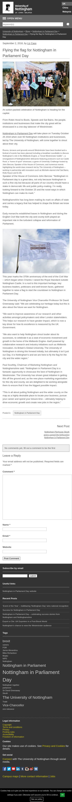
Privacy (6, 729)
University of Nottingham (13, 31)
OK (62, 795)
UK (64, 4)
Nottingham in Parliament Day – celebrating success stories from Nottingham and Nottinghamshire (31, 615)
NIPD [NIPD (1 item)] (5, 658)
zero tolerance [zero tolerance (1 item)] (8, 709)
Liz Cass (31, 43)
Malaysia (67, 11)
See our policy (36, 799)
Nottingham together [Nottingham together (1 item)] (11, 685)
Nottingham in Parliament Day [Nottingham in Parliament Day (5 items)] (31, 676)
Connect (7, 759)
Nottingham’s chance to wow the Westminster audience (27, 625)
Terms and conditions (12, 727)
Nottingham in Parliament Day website (19, 591)
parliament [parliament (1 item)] (7, 688)
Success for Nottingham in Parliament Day (21, 610)
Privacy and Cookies (53, 746)
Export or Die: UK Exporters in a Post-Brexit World (25, 621)
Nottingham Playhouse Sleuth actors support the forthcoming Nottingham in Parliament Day (56, 435)
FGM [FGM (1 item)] (5, 647)
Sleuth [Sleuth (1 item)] (5, 693)
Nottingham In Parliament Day (45, 31)
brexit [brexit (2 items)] (6, 641)
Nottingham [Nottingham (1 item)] (7, 661)
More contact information (34, 776)
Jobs (52, 776)
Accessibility (8, 734)
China (65, 8)
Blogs (27, 31)
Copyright (7, 725)
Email (6, 536)
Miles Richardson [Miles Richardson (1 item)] (10, 653)
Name (6, 524)
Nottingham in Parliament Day (15, 34)
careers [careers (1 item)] (6, 645)
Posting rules (9, 732)
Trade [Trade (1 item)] (5, 702)
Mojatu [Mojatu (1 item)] (5, 656)
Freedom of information (13, 737)
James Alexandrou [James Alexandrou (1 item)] (10, 650)
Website (7, 547)
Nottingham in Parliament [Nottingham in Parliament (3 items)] (24, 665)
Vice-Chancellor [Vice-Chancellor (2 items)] (13, 705)
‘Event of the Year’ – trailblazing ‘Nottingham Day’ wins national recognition (35, 606)
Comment (9, 471)
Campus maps (11, 776)
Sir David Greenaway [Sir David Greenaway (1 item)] (11, 690)
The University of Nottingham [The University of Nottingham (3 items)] (27, 697)
